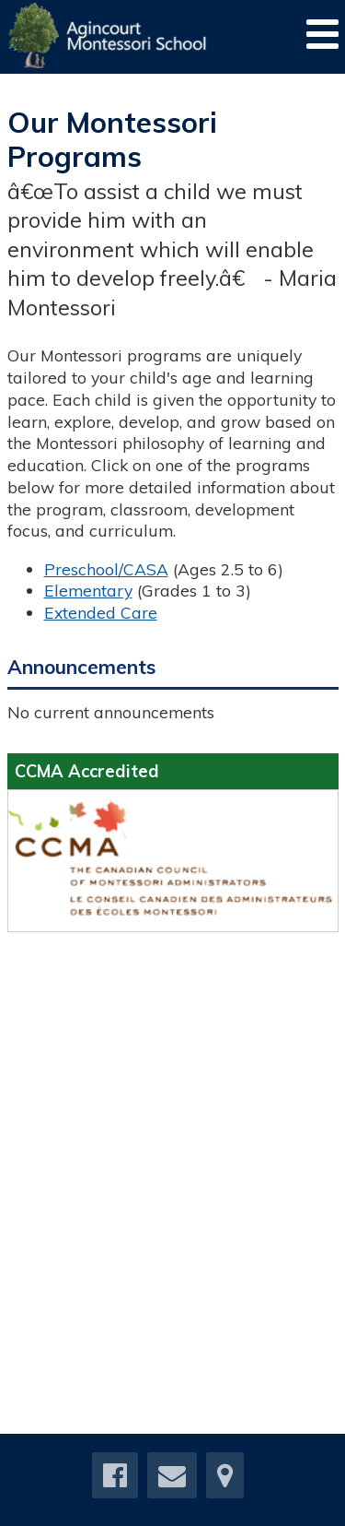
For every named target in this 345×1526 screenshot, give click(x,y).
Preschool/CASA (106, 569)
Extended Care (100, 612)
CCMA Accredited (87, 771)
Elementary (88, 590)
